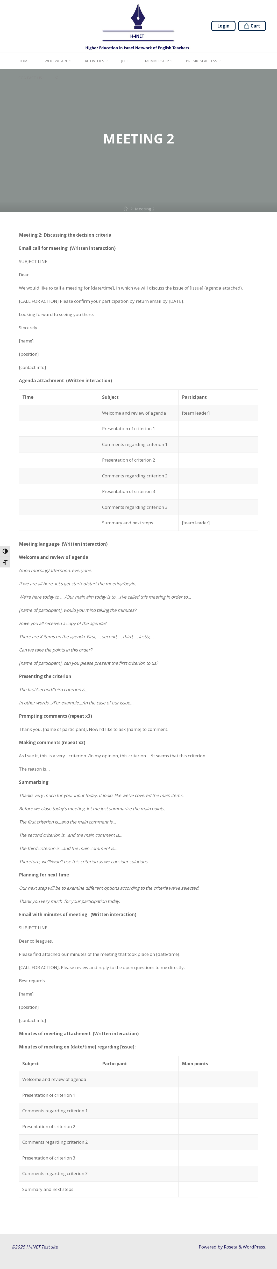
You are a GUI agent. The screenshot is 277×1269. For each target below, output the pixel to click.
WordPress (254, 1247)
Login (223, 26)
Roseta (230, 1247)
